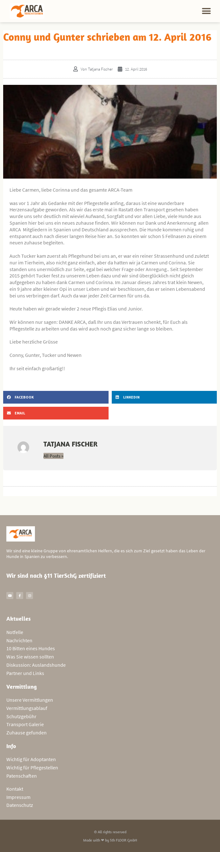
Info (11, 746)
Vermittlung (21, 686)
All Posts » (53, 456)
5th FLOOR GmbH (123, 840)
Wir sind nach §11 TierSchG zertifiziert (56, 575)
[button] (206, 11)
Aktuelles (18, 618)
